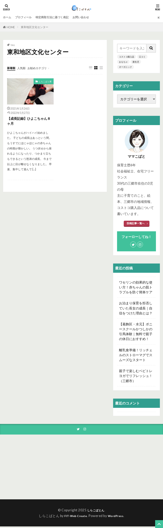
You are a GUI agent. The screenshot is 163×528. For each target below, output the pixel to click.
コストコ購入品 (127, 56)
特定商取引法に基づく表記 (61, 17)
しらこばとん (95, 511)
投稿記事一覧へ (135, 224)
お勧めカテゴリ (42, 68)
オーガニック (126, 67)
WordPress (117, 517)
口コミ (143, 56)
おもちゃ (123, 61)
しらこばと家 (45, 82)
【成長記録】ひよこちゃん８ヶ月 (29, 122)
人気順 (24, 68)
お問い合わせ (95, 17)
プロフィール (27, 17)
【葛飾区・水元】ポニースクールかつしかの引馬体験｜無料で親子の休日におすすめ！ (135, 332)
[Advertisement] (135, 468)
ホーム (8, 17)
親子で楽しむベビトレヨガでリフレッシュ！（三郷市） (135, 376)
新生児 (136, 61)
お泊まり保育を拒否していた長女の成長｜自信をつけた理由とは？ (135, 309)
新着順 (12, 68)
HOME (11, 27)
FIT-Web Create (74, 517)
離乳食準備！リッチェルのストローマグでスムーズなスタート (135, 355)
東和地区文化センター (34, 27)
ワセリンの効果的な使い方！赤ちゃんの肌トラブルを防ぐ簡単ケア (135, 288)
